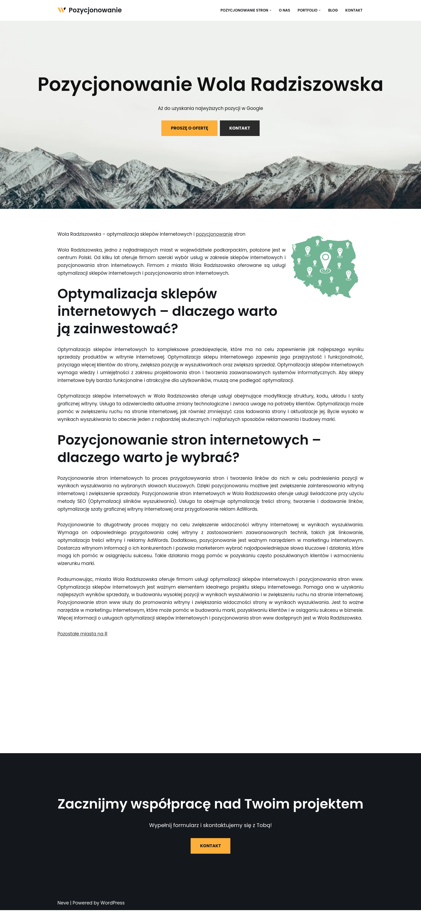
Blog (333, 10)
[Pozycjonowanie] (89, 10)
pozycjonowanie (214, 234)
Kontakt (353, 10)
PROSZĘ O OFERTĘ (189, 128)
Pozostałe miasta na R (82, 642)
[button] (270, 10)
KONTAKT (239, 128)
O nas (284, 10)
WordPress (112, 912)
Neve (63, 912)
